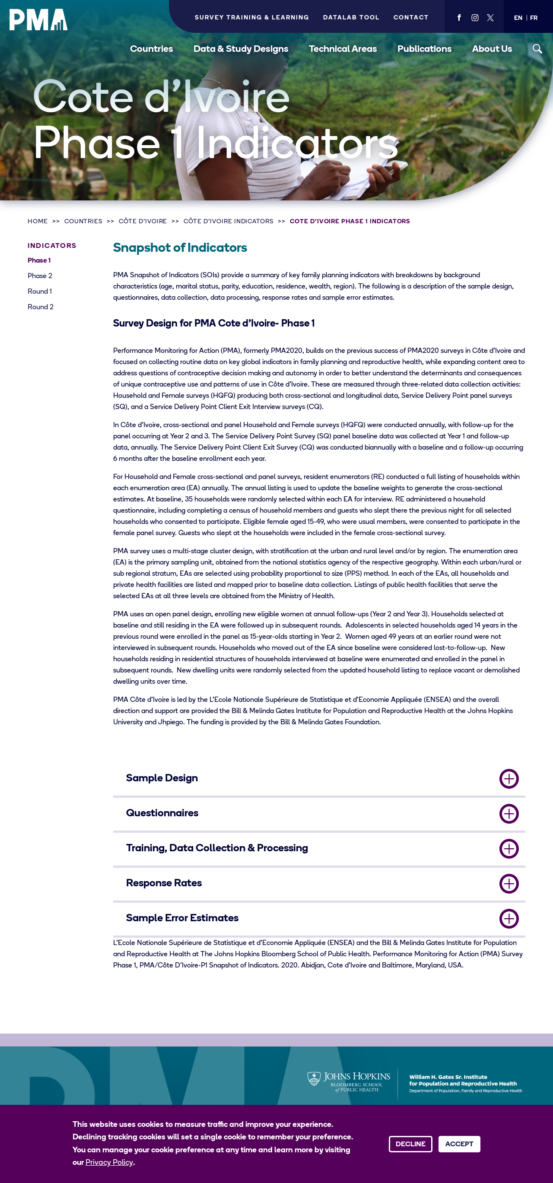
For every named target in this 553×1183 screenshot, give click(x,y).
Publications (424, 49)
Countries (151, 49)
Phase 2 (40, 276)
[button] (518, 18)
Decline (411, 1144)
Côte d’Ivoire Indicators (228, 222)
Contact (411, 18)
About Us (492, 49)
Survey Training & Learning (252, 18)
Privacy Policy (109, 1163)
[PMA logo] (39, 19)
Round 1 (40, 292)
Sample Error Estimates (182, 918)
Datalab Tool (351, 18)
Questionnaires (162, 814)
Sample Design (162, 779)
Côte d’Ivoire (143, 222)
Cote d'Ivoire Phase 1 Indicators (350, 222)
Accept (459, 1144)
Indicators (52, 246)
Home (38, 222)
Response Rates (164, 884)
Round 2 (41, 307)
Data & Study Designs (241, 49)
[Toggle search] (538, 49)
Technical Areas (343, 49)
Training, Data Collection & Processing (217, 849)
